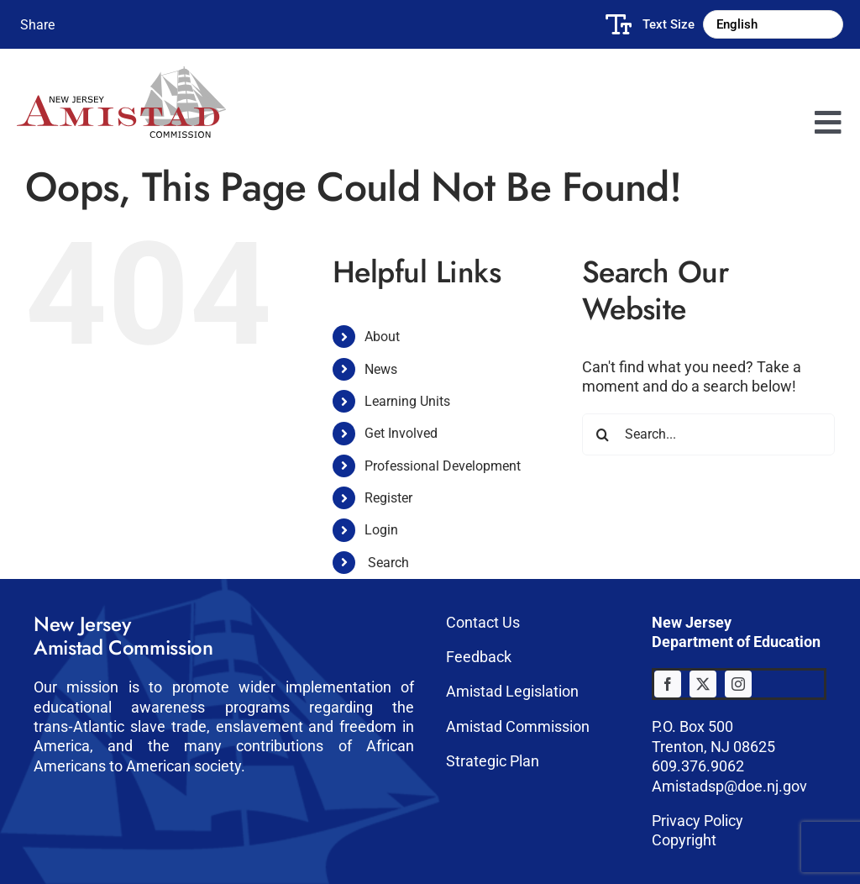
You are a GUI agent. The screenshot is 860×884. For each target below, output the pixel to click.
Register (388, 498)
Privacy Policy (697, 820)
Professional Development (442, 466)
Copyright (684, 840)
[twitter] (703, 684)
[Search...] (708, 434)
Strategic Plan (492, 761)
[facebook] (667, 684)
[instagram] (738, 684)
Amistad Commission (518, 726)
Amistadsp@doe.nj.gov (729, 786)
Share (37, 25)
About (382, 337)
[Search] (603, 434)
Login (381, 530)
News (380, 369)
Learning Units (407, 401)
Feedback (478, 657)
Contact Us (483, 622)
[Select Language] (773, 24)
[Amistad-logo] (121, 73)
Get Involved (401, 433)
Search (388, 563)
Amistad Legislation (512, 691)
